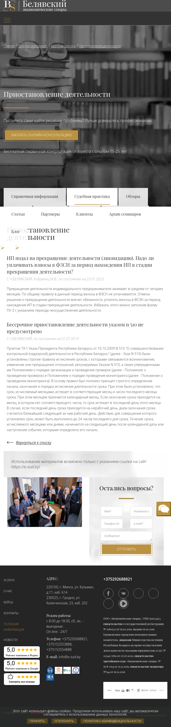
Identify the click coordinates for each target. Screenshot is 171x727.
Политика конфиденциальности (112, 721)
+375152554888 (59, 649)
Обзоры (133, 196)
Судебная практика (92, 196)
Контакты (11, 613)
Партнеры (50, 214)
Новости (10, 640)
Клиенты (84, 214)
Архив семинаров (125, 214)
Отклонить (64, 721)
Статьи (18, 214)
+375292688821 (74, 639)
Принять (37, 721)
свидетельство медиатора (146, 666)
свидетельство (112, 624)
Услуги (9, 580)
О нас (8, 591)
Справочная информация (34, 196)
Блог (15, 231)
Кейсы (8, 602)
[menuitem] (28, 21)
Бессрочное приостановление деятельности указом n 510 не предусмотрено (75, 327)
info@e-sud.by (70, 656)
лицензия (125, 640)
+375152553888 (59, 644)
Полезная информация (14, 626)
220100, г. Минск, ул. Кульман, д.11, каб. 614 (70, 590)
